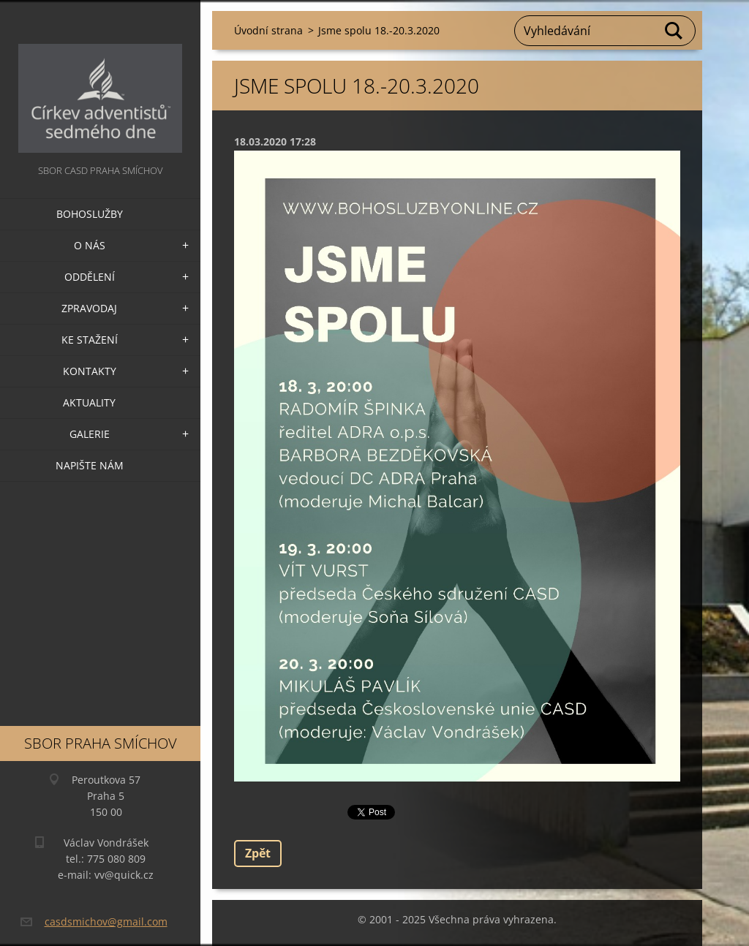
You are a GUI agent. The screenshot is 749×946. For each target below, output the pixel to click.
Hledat (674, 31)
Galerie (89, 434)
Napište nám (90, 465)
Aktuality (89, 402)
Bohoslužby (89, 214)
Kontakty (89, 371)
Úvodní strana (268, 30)
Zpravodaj (89, 308)
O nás (89, 245)
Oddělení (89, 277)
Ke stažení (89, 340)
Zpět (258, 853)
